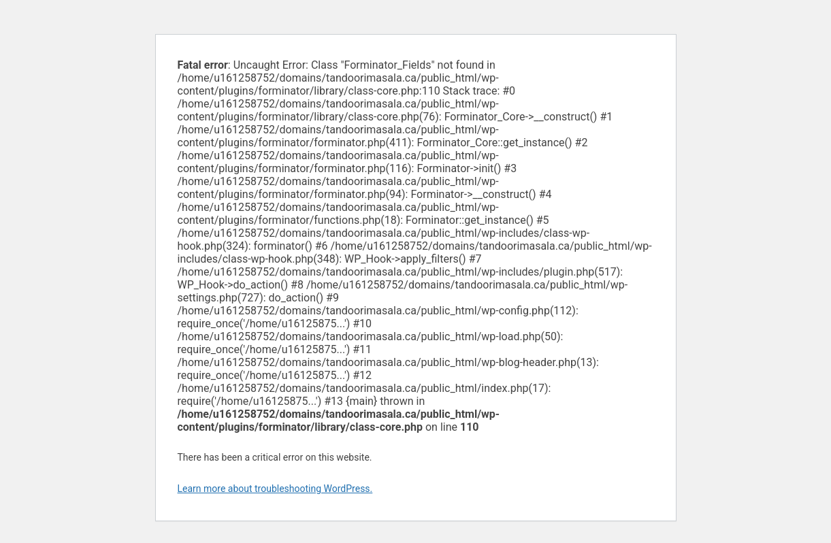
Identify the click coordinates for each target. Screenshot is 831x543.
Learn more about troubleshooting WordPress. (275, 488)
